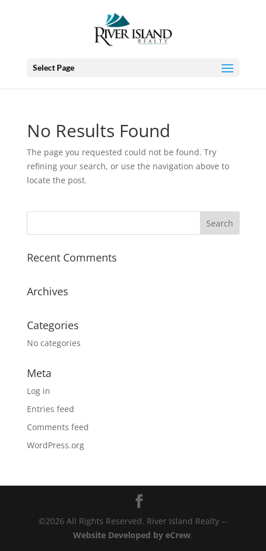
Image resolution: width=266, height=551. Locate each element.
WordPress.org (55, 445)
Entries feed (50, 408)
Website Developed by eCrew (132, 534)
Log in (38, 390)
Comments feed (58, 427)
